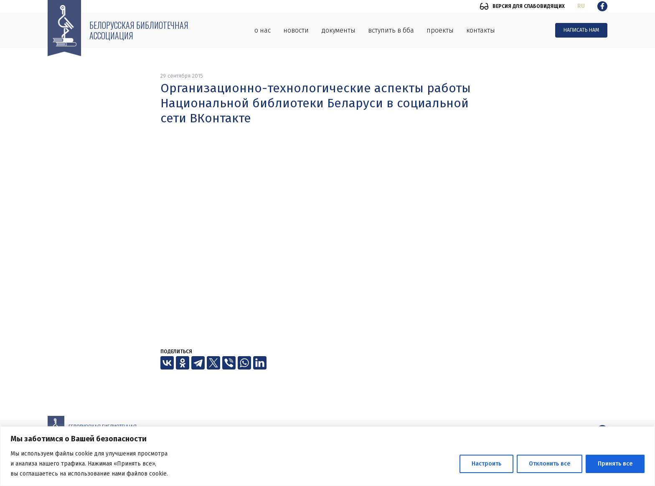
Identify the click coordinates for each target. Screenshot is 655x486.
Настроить (486, 463)
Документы (338, 30)
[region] (327, 456)
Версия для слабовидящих (529, 6)
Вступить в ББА (391, 30)
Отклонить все (549, 463)
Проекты (440, 30)
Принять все (615, 463)
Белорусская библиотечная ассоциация (138, 30)
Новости (296, 30)
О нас (262, 30)
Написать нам (581, 30)
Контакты (480, 30)
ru (581, 6)
